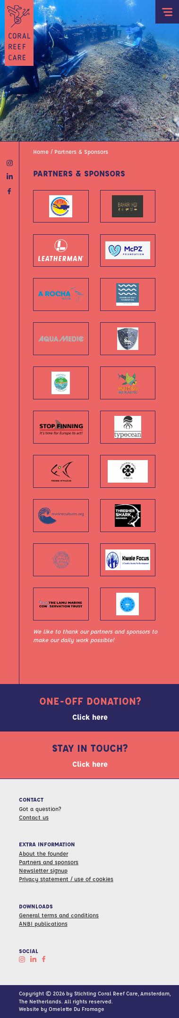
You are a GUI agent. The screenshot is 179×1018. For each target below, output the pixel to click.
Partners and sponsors (48, 862)
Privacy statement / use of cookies (66, 879)
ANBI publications (43, 923)
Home (41, 151)
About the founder (43, 853)
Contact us (34, 817)
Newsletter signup (43, 870)
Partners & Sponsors (81, 151)
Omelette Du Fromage (76, 1008)
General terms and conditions (59, 915)
